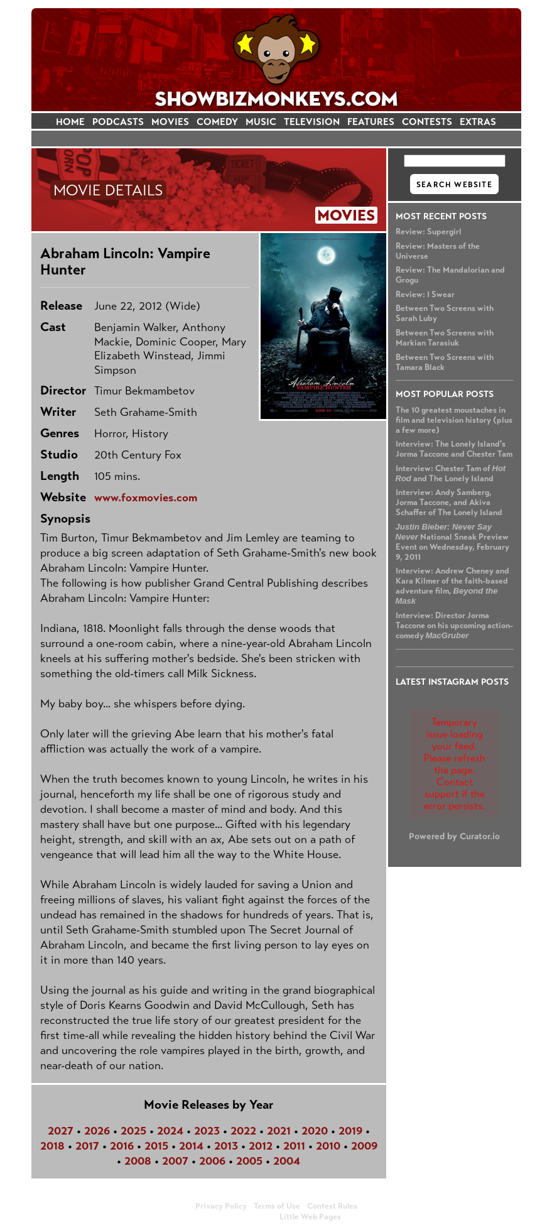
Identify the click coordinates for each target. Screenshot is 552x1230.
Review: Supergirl (429, 232)
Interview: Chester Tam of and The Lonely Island (451, 474)
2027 (60, 1131)
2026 (97, 1131)
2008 (137, 1161)
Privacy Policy (221, 1206)
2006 (212, 1161)
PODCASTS (118, 122)
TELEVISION (312, 122)
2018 (52, 1146)
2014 (191, 1146)
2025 (133, 1131)
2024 (170, 1131)
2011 (294, 1146)
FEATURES (370, 122)
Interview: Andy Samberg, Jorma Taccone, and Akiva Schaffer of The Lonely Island (449, 502)
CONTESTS (427, 122)
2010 (328, 1146)
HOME (70, 122)
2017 (87, 1146)
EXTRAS (478, 122)
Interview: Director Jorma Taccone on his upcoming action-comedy (454, 626)
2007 (175, 1161)
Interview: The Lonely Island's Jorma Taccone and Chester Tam (454, 449)
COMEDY (217, 122)
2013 (226, 1146)
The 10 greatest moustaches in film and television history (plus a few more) (454, 420)
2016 (122, 1146)
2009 (364, 1146)
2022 (243, 1131)
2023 (207, 1131)
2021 (279, 1131)
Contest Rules (332, 1206)
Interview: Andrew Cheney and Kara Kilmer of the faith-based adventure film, (452, 586)
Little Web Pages (310, 1217)
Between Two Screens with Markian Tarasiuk (445, 338)
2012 (261, 1146)
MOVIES (170, 122)
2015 (156, 1146)
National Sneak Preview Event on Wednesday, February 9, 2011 (452, 542)
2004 (286, 1161)
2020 (314, 1131)
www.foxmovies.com (145, 497)
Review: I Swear (425, 295)
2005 (249, 1161)
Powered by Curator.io (454, 836)
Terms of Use (277, 1206)
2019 (350, 1131)
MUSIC (261, 122)
